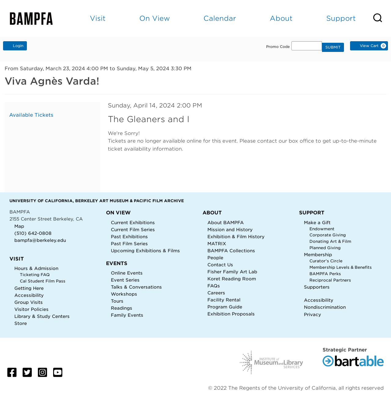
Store (20, 323)
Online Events (127, 272)
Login (15, 45)
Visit (98, 18)
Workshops (124, 294)
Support (341, 18)
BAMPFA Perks (325, 273)
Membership (318, 254)
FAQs (213, 285)
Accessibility (29, 295)
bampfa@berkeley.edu (40, 240)
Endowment (321, 229)
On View (154, 18)
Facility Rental (223, 299)
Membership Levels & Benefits (340, 267)
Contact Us (220, 264)
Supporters (317, 287)
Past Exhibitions (129, 236)
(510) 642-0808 (33, 233)
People (215, 257)
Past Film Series (129, 243)
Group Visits (28, 302)
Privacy (312, 314)
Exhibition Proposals (231, 313)
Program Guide (224, 306)
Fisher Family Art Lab (232, 271)
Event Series (125, 279)
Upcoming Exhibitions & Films (145, 250)
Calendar (219, 18)
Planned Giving (325, 248)
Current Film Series (133, 229)
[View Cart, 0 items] (369, 45)
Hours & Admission (36, 268)
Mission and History (230, 229)
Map (19, 226)
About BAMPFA (225, 222)
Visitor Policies (31, 309)
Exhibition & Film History (236, 236)
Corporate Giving (327, 235)
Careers (216, 292)
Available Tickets (31, 115)
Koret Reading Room (231, 278)
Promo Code (278, 47)
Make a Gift (317, 222)
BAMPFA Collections (231, 250)
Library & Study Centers (42, 316)
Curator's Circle (325, 261)
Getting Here (29, 288)
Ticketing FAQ (35, 274)
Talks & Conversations (136, 287)
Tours (117, 301)
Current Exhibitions (133, 222)
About (281, 18)
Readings (121, 308)
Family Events (127, 315)
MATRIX (216, 243)
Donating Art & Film (330, 241)
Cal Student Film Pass (42, 281)
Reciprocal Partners (330, 280)
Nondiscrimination (325, 307)
